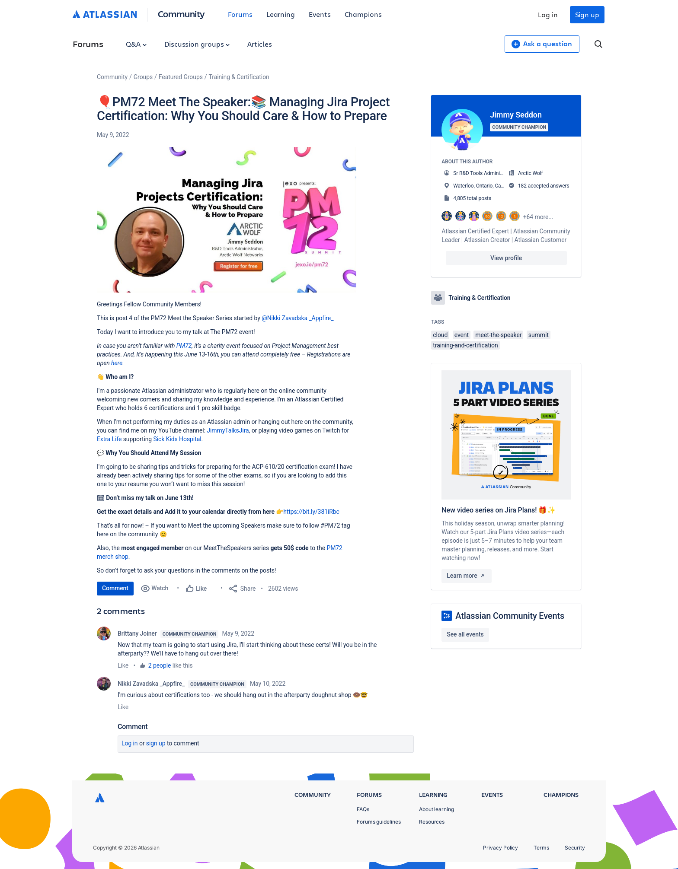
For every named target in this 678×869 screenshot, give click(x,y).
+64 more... (538, 216)
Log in (548, 14)
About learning (436, 809)
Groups (143, 76)
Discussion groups (197, 43)
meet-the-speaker (498, 334)
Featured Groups (181, 76)
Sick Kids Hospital (177, 439)
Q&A (136, 43)
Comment (115, 588)
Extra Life (109, 439)
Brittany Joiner (137, 633)
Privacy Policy (500, 847)
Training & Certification (239, 76)
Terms (541, 847)
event (461, 334)
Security (575, 847)
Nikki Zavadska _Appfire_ (151, 683)
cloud (440, 334)
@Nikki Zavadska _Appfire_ (297, 318)
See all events (465, 634)
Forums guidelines (379, 821)
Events (320, 14)
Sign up (587, 14)
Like (123, 665)
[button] (226, 220)
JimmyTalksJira (228, 430)
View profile (506, 258)
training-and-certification (465, 345)
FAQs (363, 809)
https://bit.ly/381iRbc (311, 511)
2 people (159, 665)
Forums (240, 14)
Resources (432, 821)
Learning (280, 14)
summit (538, 334)
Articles (259, 43)
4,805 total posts (472, 198)
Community (181, 13)
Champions (363, 14)
